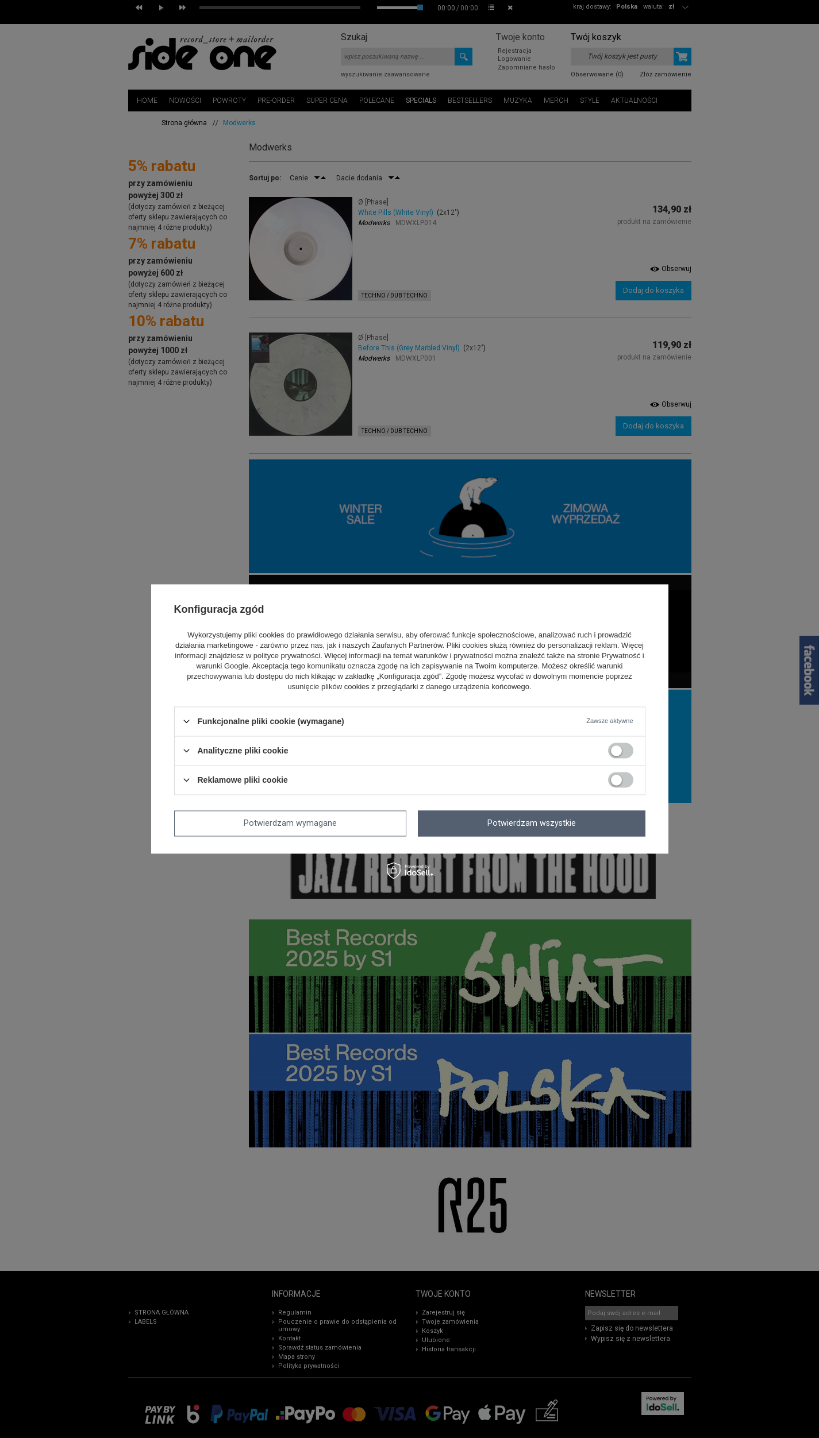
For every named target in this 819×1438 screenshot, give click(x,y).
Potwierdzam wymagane (290, 823)
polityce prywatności (286, 655)
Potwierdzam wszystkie (531, 823)
